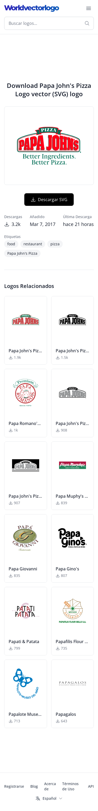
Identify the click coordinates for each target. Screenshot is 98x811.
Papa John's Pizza (22, 253)
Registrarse (14, 786)
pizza (55, 243)
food (11, 243)
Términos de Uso (70, 786)
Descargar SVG (49, 199)
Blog (34, 786)
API (91, 786)
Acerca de (50, 786)
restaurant (33, 243)
